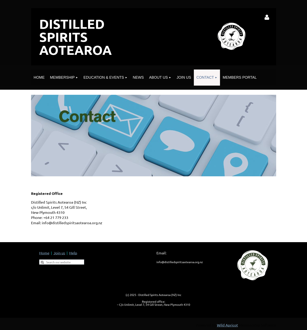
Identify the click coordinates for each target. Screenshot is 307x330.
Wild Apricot (227, 325)
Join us (59, 253)
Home (44, 253)
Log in (267, 17)
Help (73, 253)
